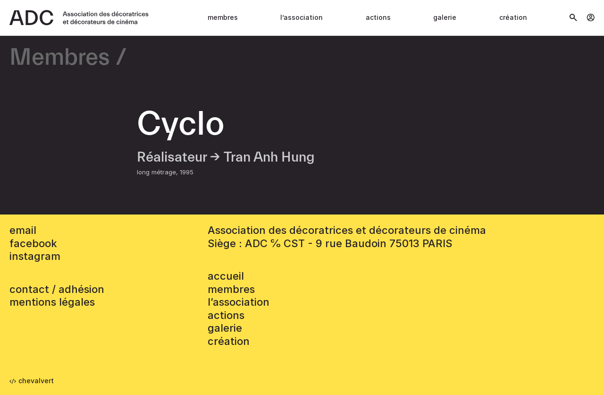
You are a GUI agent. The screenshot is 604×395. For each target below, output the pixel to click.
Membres (223, 17)
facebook (33, 243)
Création (513, 17)
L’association (301, 17)
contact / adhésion (56, 289)
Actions (378, 17)
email (22, 230)
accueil (226, 276)
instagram (34, 256)
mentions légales (52, 302)
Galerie (444, 17)
